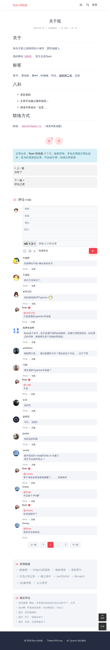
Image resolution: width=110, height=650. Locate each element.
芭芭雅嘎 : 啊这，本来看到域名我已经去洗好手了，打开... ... (48, 603)
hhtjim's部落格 (41, 569)
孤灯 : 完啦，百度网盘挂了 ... (32, 621)
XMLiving (58, 641)
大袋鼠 (26, 274)
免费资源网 (28, 327)
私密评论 (43, 250)
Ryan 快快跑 (36, 153)
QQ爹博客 (25, 582)
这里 (41, 107)
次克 (25, 400)
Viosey (25, 523)
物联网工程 (65, 75)
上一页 (33, 545)
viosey (26, 450)
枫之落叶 (46, 576)
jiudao (26, 433)
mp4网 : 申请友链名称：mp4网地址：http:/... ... (42, 607)
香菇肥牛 (76, 569)
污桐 (25, 364)
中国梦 (26, 258)
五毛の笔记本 (27, 576)
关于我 (48, 153)
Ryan (26, 307)
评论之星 (19, 184)
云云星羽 (42, 582)
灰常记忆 (27, 291)
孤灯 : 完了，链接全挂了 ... (31, 617)
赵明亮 (26, 416)
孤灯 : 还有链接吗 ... (28, 612)
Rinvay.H (80, 576)
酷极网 (23, 569)
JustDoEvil (62, 576)
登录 (94, 4)
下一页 (75, 545)
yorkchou (27, 348)
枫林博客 (60, 569)
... (58, 545)
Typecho (73, 641)
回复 (34, 269)
